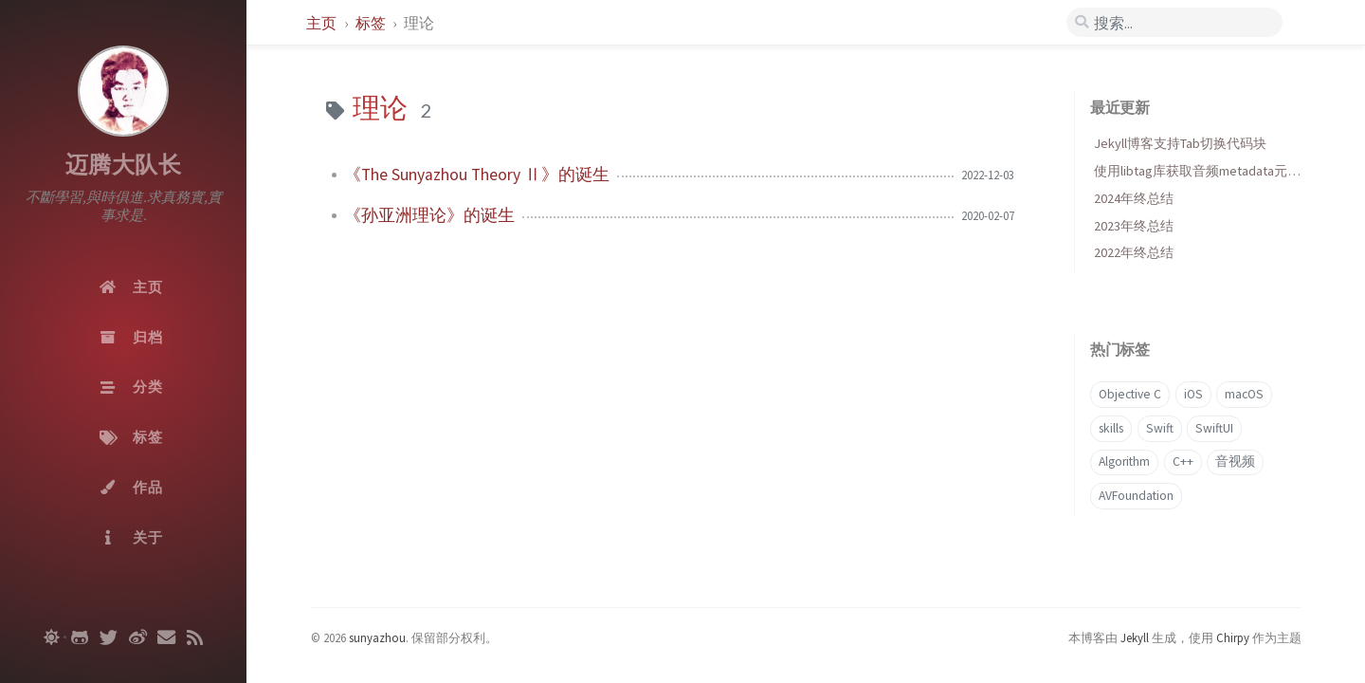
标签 (372, 22)
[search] (1174, 23)
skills (1111, 428)
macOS (1244, 394)
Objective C (1130, 394)
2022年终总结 (1134, 252)
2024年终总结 (1134, 198)
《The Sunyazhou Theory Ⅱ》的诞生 (477, 174)
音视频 (1235, 461)
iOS (1193, 394)
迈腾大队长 (123, 164)
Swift (1160, 428)
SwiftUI (1214, 428)
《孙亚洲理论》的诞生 (429, 215)
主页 (322, 22)
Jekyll (1134, 637)
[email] (166, 637)
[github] (79, 637)
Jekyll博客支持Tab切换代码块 (1180, 143)
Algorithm (1124, 461)
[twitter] (109, 637)
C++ (1183, 461)
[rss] (195, 637)
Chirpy (1232, 637)
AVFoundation (1136, 496)
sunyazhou (377, 637)
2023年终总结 (1134, 225)
